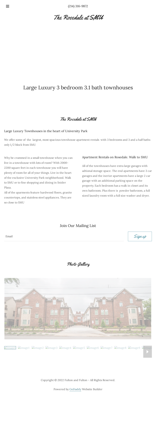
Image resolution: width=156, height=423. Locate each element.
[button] (13, 6)
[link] (78, 18)
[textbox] (64, 236)
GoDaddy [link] (75, 389)
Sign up (140, 236)
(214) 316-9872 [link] (78, 6)
